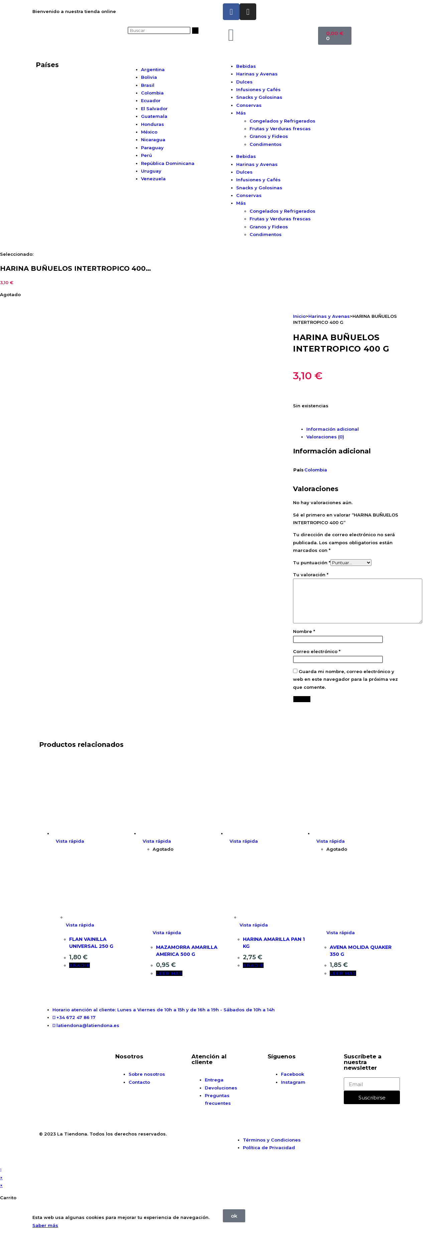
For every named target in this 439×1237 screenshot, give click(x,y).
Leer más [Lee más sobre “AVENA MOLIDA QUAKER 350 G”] (343, 973)
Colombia (152, 92)
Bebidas (246, 66)
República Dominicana (167, 163)
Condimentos (266, 144)
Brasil (147, 85)
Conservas (249, 105)
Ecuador (151, 100)
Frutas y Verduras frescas (280, 128)
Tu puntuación (311, 562)
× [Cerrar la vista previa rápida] (1, 1177)
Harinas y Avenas (257, 73)
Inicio (299, 316)
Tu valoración (310, 574)
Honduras (152, 124)
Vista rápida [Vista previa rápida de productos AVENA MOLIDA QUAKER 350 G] (330, 841)
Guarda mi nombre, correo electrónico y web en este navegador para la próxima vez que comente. (345, 679)
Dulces (244, 81)
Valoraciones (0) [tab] (325, 436)
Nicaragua (153, 139)
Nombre (304, 631)
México (149, 132)
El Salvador (154, 108)
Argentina (153, 69)
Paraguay (152, 147)
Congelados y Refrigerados (282, 121)
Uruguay (151, 171)
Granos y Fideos (269, 136)
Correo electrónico (316, 651)
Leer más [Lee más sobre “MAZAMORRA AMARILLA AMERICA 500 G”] (169, 973)
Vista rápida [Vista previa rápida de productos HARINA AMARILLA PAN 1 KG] (244, 841)
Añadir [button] (79, 965)
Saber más (45, 1225)
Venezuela (153, 178)
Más (241, 113)
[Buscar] (195, 30)
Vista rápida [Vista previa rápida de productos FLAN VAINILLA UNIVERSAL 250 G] (70, 841)
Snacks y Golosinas (259, 97)
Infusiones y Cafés (258, 89)
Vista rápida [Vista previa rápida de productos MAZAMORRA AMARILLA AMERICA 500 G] (157, 841)
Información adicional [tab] (332, 429)
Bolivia (149, 77)
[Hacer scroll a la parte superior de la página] (1, 1170)
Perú (146, 155)
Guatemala (154, 116)
